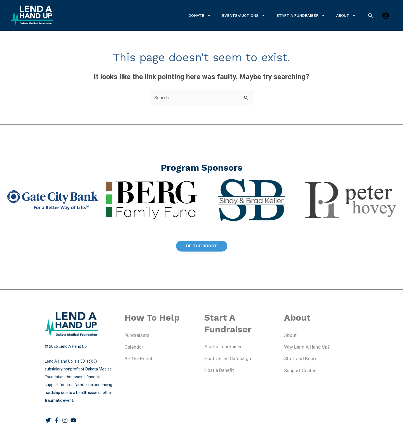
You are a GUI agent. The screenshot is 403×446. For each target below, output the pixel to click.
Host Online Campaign (227, 358)
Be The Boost (139, 359)
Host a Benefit (219, 370)
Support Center (300, 370)
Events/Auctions (243, 15)
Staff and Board (301, 359)
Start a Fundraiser (301, 15)
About (346, 15)
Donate (199, 15)
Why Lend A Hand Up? (307, 347)
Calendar (134, 347)
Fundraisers (137, 335)
